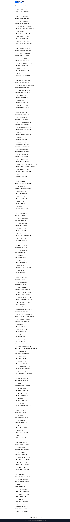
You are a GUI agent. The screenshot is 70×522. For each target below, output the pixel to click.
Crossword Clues (28, 1)
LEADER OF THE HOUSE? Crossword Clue (22, 38)
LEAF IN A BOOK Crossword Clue (21, 221)
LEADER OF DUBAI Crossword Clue (21, 9)
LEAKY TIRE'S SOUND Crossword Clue (22, 481)
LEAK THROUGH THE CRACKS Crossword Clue (23, 445)
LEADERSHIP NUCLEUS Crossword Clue (22, 88)
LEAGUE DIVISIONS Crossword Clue (21, 390)
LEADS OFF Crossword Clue (20, 179)
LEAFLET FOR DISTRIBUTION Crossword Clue (23, 314)
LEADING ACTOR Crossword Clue (21, 99)
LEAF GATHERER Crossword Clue (21, 216)
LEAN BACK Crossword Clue (20, 504)
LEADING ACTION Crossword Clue (21, 97)
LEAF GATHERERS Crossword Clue (21, 218)
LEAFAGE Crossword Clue (19, 304)
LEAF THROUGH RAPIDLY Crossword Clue (22, 269)
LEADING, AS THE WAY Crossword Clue (22, 169)
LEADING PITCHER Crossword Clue (21, 147)
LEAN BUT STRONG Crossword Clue (21, 509)
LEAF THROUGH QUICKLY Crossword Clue (23, 267)
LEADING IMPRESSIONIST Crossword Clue (23, 122)
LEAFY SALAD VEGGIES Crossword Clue (22, 368)
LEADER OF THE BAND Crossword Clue (22, 30)
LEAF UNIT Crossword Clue (20, 272)
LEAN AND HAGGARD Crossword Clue (22, 491)
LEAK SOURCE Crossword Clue (20, 440)
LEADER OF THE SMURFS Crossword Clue (22, 48)
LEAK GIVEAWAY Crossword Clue (21, 422)
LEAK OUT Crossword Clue (20, 429)
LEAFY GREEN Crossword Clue (20, 344)
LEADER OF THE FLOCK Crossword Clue (22, 35)
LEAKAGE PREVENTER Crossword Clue (22, 450)
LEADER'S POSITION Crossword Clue (22, 70)
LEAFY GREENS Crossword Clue (21, 349)
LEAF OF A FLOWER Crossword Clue (21, 232)
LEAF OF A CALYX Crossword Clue (21, 230)
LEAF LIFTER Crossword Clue (20, 227)
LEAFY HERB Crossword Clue (20, 351)
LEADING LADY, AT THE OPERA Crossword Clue (23, 129)
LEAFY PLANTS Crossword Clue (21, 358)
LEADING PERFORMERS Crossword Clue (22, 146)
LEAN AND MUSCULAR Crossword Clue (22, 494)
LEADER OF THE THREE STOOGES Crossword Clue (24, 51)
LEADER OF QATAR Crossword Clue (21, 21)
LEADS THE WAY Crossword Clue (21, 184)
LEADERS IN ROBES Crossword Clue (21, 77)
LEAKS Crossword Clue (19, 466)
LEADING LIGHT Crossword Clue (21, 131)
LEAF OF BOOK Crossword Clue (21, 237)
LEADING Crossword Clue (20, 94)
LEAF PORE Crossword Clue (20, 255)
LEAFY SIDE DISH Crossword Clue (21, 371)
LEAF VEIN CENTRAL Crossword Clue (22, 280)
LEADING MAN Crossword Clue (21, 137)
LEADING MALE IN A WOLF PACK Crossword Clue (24, 136)
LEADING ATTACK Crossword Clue (21, 104)
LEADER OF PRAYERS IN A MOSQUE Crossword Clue (24, 19)
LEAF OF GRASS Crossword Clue (21, 238)
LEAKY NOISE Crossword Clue (20, 477)
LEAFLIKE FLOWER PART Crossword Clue (22, 319)
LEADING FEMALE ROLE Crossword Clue (22, 114)
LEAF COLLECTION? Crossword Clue (21, 206)
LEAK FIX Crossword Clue (19, 418)
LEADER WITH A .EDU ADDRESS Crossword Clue (24, 63)
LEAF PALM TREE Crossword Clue (21, 250)
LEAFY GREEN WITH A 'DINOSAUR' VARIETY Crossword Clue (26, 348)
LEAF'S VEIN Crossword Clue (20, 284)
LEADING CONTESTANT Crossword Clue (22, 110)
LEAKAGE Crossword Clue (20, 447)
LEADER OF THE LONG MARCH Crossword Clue (23, 43)
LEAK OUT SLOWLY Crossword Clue (21, 430)
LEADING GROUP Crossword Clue (21, 119)
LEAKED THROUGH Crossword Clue (21, 456)
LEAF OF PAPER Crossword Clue (21, 240)
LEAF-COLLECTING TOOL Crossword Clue (22, 289)
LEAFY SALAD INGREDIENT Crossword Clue (23, 366)
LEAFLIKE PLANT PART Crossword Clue (22, 321)
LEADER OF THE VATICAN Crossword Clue (22, 55)
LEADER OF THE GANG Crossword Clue (22, 36)
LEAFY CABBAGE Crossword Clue (21, 336)
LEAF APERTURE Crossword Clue (21, 193)
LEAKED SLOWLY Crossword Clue (21, 454)
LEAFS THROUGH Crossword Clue (21, 323)
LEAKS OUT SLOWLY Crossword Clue (22, 469)
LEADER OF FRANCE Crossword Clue (21, 11)
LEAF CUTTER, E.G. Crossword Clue (21, 211)
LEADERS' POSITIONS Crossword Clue (22, 82)
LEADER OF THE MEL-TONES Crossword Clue (23, 45)
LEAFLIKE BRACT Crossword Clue (21, 317)
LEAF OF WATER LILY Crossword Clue (22, 243)
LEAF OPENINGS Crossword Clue (21, 247)
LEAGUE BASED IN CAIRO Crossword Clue (23, 385)
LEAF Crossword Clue (19, 190)
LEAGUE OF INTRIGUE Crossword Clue (22, 402)
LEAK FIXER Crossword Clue (20, 420)
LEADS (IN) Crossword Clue (20, 174)
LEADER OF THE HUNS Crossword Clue (22, 40)
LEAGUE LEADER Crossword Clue (21, 392)
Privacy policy (43, 520)
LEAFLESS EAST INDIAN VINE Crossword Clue (23, 309)
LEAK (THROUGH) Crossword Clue (21, 417)
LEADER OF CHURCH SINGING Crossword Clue (23, 8)
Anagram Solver (41, 1)
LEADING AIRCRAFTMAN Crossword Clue (22, 100)
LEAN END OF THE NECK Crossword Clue (22, 511)
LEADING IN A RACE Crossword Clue (22, 124)
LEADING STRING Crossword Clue (21, 154)
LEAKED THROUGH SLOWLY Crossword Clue (23, 457)
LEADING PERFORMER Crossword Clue (22, 144)
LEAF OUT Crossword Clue (20, 248)
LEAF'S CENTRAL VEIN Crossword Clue (22, 282)
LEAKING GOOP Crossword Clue (21, 461)
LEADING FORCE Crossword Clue (21, 117)
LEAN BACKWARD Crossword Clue (21, 506)
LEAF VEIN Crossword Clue (20, 279)
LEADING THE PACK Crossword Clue (21, 158)
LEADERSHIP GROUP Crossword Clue (22, 87)
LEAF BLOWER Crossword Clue (20, 196)
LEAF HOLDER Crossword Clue (20, 220)
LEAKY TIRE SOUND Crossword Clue (21, 479)
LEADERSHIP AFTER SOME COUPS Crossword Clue (24, 85)
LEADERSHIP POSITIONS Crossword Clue (22, 92)
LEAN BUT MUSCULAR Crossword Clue (22, 508)
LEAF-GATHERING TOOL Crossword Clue (22, 294)
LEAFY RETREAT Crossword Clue (21, 361)
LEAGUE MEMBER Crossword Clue (21, 395)
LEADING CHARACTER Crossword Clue (22, 107)
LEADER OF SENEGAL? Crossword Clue (22, 23)
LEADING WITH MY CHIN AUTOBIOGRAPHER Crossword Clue (26, 164)
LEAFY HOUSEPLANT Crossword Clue (22, 353)
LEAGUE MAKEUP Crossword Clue (21, 393)
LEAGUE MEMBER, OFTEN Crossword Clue (23, 397)
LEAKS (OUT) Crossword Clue (20, 467)
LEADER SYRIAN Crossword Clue (21, 58)
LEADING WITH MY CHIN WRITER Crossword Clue (24, 168)
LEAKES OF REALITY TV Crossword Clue (22, 459)
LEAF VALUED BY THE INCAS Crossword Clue (23, 275)
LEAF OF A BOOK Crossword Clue (21, 228)
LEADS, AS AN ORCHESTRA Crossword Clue (23, 188)
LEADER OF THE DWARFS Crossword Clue (22, 33)
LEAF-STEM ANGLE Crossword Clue (21, 301)
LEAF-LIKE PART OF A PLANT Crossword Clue (23, 297)
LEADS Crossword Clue (19, 173)
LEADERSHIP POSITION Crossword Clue (22, 90)
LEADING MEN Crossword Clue (21, 139)
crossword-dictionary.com (36, 520)
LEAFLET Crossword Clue (19, 312)
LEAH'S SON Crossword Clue (20, 412)
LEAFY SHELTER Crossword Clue (21, 370)
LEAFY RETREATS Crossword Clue (21, 363)
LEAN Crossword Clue (19, 484)
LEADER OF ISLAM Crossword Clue (21, 13)
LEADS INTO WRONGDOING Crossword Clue (23, 178)
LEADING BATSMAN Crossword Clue (21, 105)
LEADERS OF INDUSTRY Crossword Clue (22, 78)
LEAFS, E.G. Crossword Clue (20, 326)
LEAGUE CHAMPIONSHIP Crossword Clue (22, 387)
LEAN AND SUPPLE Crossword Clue (21, 499)
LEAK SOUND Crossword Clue (20, 439)
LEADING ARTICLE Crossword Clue (21, 102)
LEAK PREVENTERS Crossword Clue (21, 434)
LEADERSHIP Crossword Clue (20, 83)
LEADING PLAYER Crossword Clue (21, 149)
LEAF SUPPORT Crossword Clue (21, 262)
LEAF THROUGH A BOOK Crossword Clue (22, 265)
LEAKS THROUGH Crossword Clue (21, 472)
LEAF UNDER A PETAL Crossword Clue (22, 270)
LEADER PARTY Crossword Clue (21, 56)
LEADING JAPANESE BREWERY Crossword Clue (23, 126)
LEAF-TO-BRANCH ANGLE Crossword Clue (22, 302)
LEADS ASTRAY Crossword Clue (21, 176)
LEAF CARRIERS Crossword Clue (21, 205)
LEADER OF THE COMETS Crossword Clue (22, 31)
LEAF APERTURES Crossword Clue (21, 195)
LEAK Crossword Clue (19, 415)
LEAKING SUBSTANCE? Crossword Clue (22, 464)
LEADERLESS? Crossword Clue (20, 73)
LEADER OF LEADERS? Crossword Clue (22, 14)
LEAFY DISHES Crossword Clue (20, 341)
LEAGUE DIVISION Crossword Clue (21, 388)
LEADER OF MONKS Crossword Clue (21, 16)
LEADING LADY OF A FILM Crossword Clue (23, 127)
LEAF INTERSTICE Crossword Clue (21, 223)
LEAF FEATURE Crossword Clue (20, 215)
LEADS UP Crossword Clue (20, 186)
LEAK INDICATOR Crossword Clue (21, 427)
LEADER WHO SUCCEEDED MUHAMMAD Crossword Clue (25, 62)
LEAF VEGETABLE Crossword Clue (21, 277)
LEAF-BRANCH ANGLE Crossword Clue (22, 287)
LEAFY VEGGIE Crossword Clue (20, 381)
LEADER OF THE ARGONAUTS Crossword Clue (23, 26)
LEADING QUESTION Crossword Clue (22, 152)
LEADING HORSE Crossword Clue (21, 120)
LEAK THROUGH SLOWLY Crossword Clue (22, 444)
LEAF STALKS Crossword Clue (20, 260)
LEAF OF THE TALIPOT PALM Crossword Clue (23, 242)
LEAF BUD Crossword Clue (20, 201)
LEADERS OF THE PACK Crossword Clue (22, 80)
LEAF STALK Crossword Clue (20, 259)
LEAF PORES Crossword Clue (20, 257)
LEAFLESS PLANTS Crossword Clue (21, 311)
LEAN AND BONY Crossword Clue (21, 489)
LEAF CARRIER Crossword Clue (20, 203)
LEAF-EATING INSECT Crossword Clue (22, 291)
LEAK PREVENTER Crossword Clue (21, 432)
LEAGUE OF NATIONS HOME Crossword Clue (23, 407)
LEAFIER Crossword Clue (19, 307)
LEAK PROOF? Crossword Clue (20, 435)
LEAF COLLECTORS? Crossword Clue (21, 210)
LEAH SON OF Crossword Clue (20, 410)
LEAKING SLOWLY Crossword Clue (21, 462)
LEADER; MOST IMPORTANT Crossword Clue (23, 72)
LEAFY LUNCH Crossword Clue (20, 355)
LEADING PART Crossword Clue (21, 142)
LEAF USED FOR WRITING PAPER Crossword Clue (24, 274)
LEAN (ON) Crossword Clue (20, 486)
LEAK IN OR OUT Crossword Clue (21, 425)
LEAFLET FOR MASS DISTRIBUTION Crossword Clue (24, 316)
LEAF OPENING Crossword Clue (21, 245)
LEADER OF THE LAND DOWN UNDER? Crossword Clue (25, 41)
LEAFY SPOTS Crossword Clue (20, 375)
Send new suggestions (50, 1)
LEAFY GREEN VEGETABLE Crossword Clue (23, 346)
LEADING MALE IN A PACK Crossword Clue (23, 134)
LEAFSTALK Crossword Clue (20, 328)
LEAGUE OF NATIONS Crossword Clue (22, 403)
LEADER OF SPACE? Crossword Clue (21, 25)
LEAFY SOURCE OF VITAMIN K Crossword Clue (23, 373)
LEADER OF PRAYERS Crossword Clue (22, 18)
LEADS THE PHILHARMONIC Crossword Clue (23, 183)
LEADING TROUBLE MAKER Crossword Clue (23, 161)
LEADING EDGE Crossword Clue (21, 112)
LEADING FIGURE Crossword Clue (21, 115)
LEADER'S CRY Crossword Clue (20, 68)
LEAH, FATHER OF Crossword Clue (21, 413)
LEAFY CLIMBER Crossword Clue (21, 338)
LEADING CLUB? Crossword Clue (21, 109)
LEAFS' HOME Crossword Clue (20, 324)
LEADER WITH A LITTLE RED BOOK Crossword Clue (24, 67)
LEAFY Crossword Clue (19, 333)
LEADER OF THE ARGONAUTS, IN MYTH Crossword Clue (25, 28)
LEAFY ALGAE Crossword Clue (20, 334)
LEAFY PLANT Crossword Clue (20, 356)
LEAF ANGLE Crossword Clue (20, 191)
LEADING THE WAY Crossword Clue (21, 159)
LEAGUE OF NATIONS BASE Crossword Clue (23, 405)
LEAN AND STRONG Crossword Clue (21, 498)
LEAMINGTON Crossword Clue (20, 482)
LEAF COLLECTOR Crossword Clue (21, 208)
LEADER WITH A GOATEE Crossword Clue (22, 65)
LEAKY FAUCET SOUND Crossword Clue (22, 476)
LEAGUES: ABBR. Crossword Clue (21, 408)
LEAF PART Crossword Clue (20, 252)
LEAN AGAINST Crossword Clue (21, 488)
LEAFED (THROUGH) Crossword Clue (22, 306)
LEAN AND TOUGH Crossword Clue (21, 501)
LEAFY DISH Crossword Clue (20, 339)
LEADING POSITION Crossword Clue (22, 151)
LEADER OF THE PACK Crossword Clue (22, 46)
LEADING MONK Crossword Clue (21, 141)
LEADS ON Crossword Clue (20, 181)
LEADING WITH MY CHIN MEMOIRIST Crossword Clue (25, 166)
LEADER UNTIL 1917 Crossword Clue (22, 60)
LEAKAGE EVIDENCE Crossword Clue (22, 449)
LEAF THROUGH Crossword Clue (21, 264)
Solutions (35, 1)
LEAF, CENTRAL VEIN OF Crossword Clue (22, 285)
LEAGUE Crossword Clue (19, 383)
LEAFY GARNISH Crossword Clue (21, 343)
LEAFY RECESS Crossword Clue (20, 360)
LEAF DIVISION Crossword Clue (21, 213)
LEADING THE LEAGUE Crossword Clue (22, 156)
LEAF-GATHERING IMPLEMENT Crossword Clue (23, 292)
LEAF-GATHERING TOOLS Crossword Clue (22, 296)
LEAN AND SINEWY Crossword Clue (21, 496)
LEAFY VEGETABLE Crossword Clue (21, 378)
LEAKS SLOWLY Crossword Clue (21, 471)
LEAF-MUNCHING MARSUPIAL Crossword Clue (23, 299)
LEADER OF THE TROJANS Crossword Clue (23, 53)
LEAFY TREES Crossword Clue (20, 376)
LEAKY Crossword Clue (19, 474)
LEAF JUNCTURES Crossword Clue (21, 225)
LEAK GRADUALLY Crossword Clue (21, 424)
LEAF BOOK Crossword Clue (20, 200)
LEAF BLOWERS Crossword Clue (21, 198)
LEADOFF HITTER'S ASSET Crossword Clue (23, 171)
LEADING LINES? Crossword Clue (21, 132)
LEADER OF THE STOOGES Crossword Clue (23, 50)
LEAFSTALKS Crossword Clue (20, 331)
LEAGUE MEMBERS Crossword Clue (21, 398)
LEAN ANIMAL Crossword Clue (20, 503)
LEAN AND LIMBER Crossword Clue (21, 493)
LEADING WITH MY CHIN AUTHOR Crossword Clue (24, 163)
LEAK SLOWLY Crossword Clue (20, 437)
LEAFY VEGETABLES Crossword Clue (21, 380)
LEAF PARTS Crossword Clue (20, 253)
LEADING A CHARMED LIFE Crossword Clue (23, 95)
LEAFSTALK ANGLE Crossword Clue (21, 329)
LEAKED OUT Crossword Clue (20, 452)
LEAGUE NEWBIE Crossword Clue (21, 400)
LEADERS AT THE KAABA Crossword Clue (22, 75)
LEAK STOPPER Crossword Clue (21, 442)
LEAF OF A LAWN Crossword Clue (21, 233)
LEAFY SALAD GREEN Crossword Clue (22, 365)
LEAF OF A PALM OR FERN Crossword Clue (23, 235)
